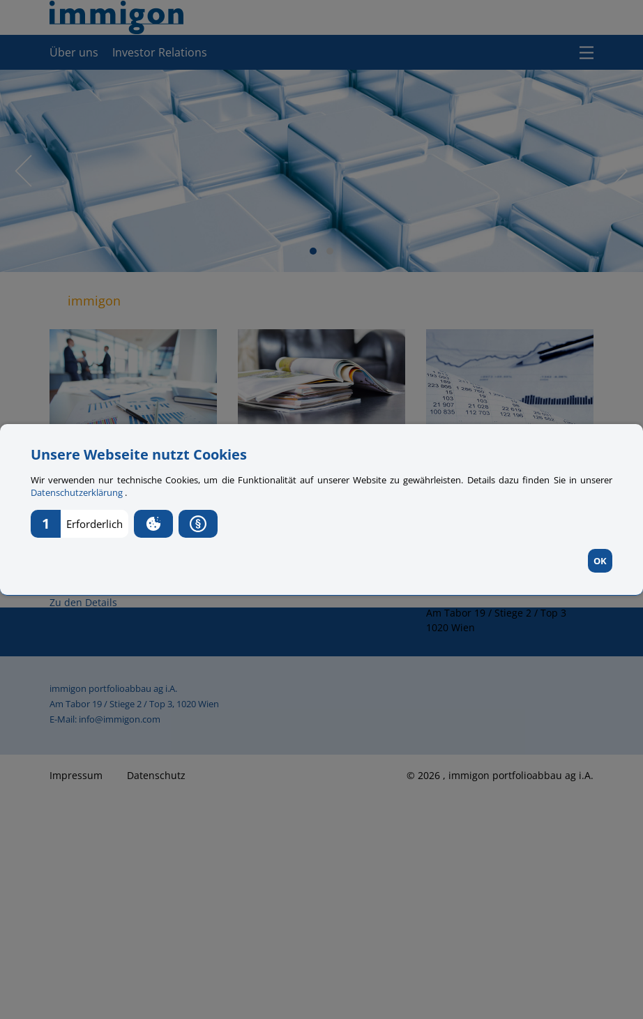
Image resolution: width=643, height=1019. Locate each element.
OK (600, 560)
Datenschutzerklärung (78, 492)
